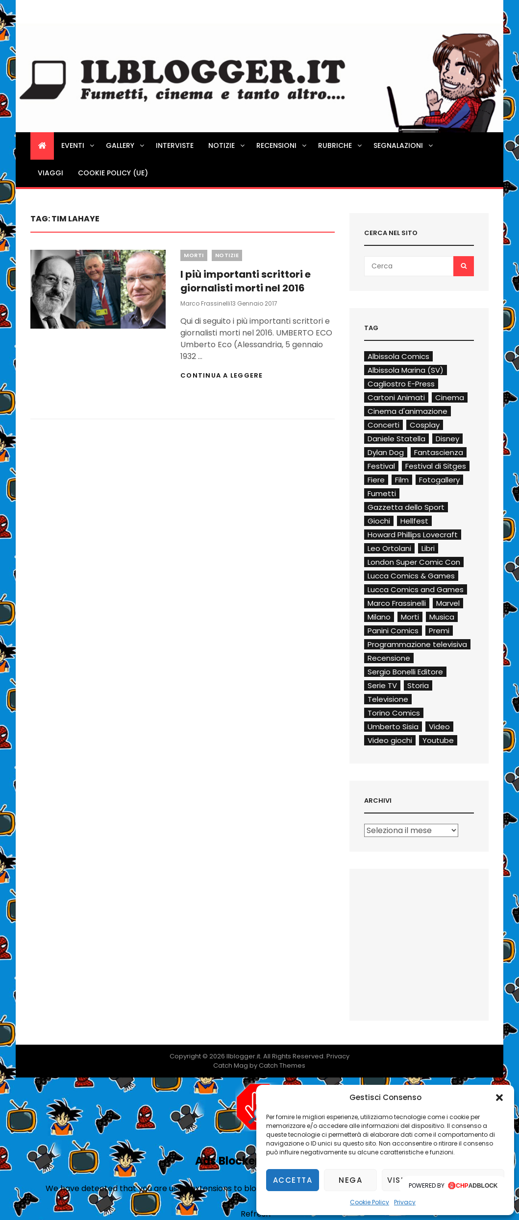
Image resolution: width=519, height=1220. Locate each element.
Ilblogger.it (243, 1056)
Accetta (293, 1180)
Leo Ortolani (389, 548)
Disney (447, 438)
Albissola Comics (398, 356)
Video (439, 726)
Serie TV (382, 685)
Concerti (383, 425)
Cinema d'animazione (407, 411)
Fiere (376, 480)
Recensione (389, 658)
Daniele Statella (396, 438)
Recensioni (282, 145)
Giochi (379, 521)
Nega (350, 1180)
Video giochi (390, 740)
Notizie (227, 145)
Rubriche (340, 145)
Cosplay (425, 425)
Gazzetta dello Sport (406, 507)
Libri (428, 548)
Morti (194, 255)
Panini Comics (393, 630)
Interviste (175, 145)
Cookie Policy (369, 1202)
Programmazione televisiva (417, 644)
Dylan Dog (386, 452)
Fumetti (382, 493)
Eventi (78, 145)
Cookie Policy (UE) (113, 173)
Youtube (438, 740)
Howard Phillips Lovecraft (413, 534)
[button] (499, 1097)
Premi (439, 630)
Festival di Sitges (435, 466)
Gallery (126, 145)
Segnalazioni (403, 145)
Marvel (448, 603)
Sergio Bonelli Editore (405, 672)
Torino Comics (394, 713)
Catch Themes (282, 1065)
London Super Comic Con (414, 562)
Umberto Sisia (393, 726)
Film (402, 480)
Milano (379, 617)
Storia (418, 685)
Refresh (256, 1214)
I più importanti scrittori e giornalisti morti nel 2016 (245, 281)
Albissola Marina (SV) (406, 370)
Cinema (449, 397)
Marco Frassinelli (205, 303)
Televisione (388, 699)
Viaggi (50, 173)
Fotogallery (439, 480)
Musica (441, 617)
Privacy (405, 1202)
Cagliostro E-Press (401, 384)
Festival (381, 466)
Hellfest (414, 521)
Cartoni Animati (396, 397)
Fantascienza (438, 452)
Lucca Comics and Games (416, 589)
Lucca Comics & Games (411, 576)
